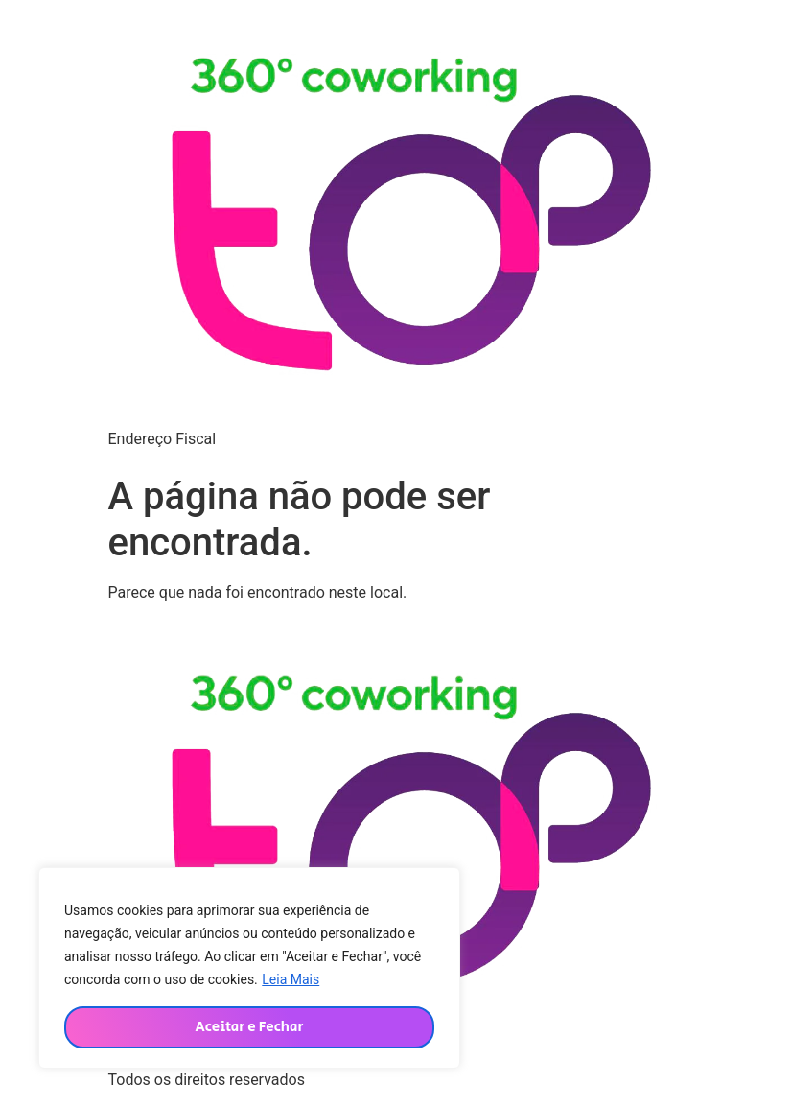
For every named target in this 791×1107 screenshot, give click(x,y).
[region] (249, 968)
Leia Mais (290, 979)
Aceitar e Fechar (249, 1027)
